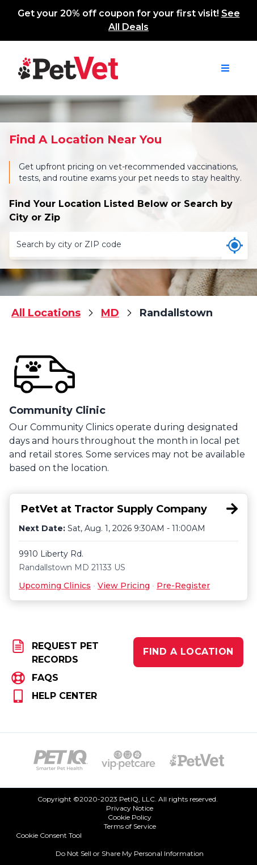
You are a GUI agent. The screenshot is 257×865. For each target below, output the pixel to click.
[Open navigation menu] (225, 68)
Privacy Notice (129, 808)
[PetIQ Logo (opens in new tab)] (60, 760)
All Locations (46, 313)
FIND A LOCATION (188, 651)
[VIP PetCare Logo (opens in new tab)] (129, 760)
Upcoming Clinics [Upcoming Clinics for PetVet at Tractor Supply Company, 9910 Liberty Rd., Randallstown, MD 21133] (55, 585)
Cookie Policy (129, 817)
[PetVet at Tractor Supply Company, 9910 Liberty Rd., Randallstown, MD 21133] (128, 509)
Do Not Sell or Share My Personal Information (130, 853)
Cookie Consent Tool (49, 835)
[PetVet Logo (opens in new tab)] (197, 760)
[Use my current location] (234, 245)
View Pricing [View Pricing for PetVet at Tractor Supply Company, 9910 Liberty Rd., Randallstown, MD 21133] (124, 585)
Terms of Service (130, 826)
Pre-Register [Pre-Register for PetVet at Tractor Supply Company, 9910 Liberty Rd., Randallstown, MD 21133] (183, 585)
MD (110, 313)
